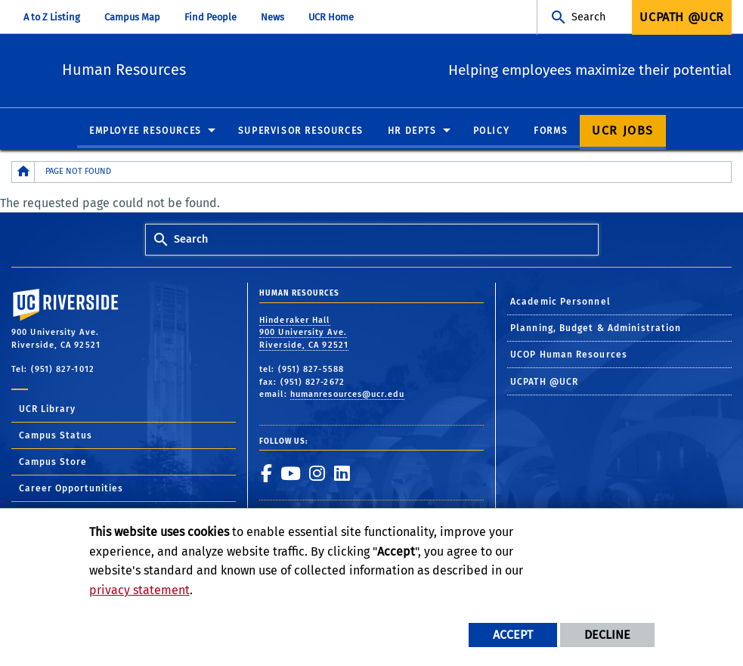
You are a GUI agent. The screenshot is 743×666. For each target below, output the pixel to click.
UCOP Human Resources (568, 355)
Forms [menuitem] (551, 131)
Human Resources (218, 68)
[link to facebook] (266, 474)
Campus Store (53, 462)
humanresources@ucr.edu (347, 395)
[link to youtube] (290, 474)
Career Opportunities (71, 489)
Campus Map (132, 17)
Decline (607, 634)
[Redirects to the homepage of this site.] (23, 173)
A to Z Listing (51, 17)
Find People (210, 17)
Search (588, 17)
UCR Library (47, 409)
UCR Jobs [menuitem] (623, 131)
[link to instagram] (317, 474)
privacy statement (139, 590)
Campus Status (55, 436)
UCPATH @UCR (544, 382)
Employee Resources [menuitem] (145, 131)
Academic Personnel (560, 301)
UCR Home (331, 17)
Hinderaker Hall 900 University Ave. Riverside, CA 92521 (303, 333)
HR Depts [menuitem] (412, 131)
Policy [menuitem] (491, 131)
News (272, 17)
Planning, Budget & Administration (595, 329)
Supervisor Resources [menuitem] (301, 131)
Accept (513, 634)
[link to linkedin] (342, 474)
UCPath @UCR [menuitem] (681, 17)
